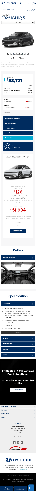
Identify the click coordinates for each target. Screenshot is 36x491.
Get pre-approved (10, 123)
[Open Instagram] (18, 442)
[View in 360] (13, 58)
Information (8, 137)
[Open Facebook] (14, 442)
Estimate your (12, 118)
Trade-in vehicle (10, 128)
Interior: (9, 257)
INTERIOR (5, 349)
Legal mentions (7, 112)
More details (18, 222)
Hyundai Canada (22, 469)
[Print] (33, 10)
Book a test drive (18, 390)
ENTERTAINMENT (7, 343)
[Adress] (27, 3)
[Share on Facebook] (27, 10)
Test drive (8, 133)
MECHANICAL (6, 303)
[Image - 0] (18, 273)
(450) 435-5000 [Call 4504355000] (18, 436)
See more (18, 332)
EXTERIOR (5, 338)
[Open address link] (18, 430)
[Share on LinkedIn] (31, 10)
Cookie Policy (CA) (24, 479)
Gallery (22, 58)
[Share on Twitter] (29, 10)
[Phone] (21, 3)
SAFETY (5, 355)
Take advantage (18, 231)
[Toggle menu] (32, 3)
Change (7, 10)
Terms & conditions (7, 479)
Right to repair (20, 481)
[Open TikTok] (22, 442)
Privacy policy (16, 479)
